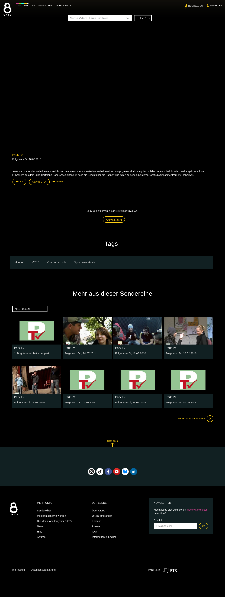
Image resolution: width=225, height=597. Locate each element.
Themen (143, 18)
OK (203, 525)
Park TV (17, 155)
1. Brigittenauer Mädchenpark (31, 352)
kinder (20, 261)
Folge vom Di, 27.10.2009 (79, 401)
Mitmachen (46, 5)
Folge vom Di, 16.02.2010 (180, 352)
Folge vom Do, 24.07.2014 (80, 352)
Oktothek (23, 5)
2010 (36, 261)
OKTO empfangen (102, 515)
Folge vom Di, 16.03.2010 (129, 352)
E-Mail (158, 519)
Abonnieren (39, 181)
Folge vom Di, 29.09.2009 (129, 401)
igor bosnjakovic (85, 261)
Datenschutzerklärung (43, 569)
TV (34, 5)
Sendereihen (44, 510)
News (40, 525)
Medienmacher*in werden (51, 515)
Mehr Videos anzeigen (195, 418)
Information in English (104, 536)
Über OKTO (98, 510)
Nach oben (112, 442)
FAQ (94, 531)
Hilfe (39, 531)
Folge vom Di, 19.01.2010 (28, 401)
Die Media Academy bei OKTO (54, 520)
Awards (41, 536)
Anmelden (114, 219)
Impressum (18, 569)
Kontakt (96, 520)
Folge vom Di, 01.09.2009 (180, 401)
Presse (96, 525)
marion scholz (57, 261)
